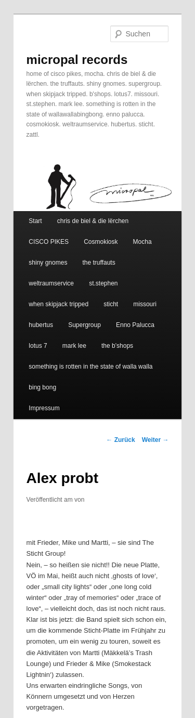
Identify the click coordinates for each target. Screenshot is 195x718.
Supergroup (84, 325)
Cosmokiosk (101, 241)
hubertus (41, 325)
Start (35, 221)
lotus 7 (38, 345)
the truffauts (98, 262)
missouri (145, 304)
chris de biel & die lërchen (92, 221)
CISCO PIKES (49, 241)
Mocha (142, 241)
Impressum (44, 408)
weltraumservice (51, 283)
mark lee (74, 345)
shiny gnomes (48, 262)
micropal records (77, 60)
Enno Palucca (135, 325)
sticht (110, 304)
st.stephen (103, 283)
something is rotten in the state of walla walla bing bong (90, 377)
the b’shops (117, 345)
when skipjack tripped (58, 304)
